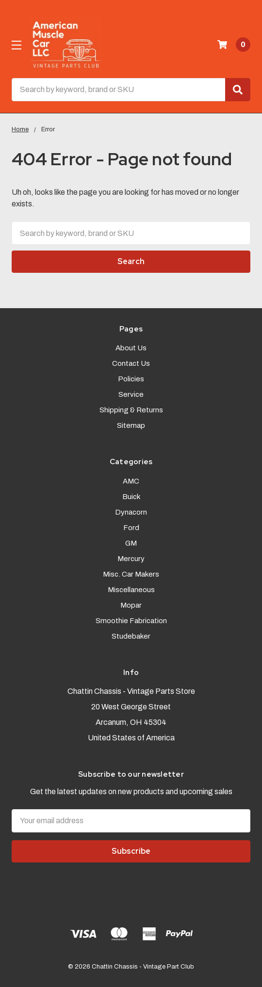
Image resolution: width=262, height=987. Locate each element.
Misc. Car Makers (131, 574)
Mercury (131, 559)
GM (131, 543)
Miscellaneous (131, 590)
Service (131, 394)
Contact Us (131, 363)
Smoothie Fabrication (131, 621)
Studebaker (131, 636)
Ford (131, 528)
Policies (131, 379)
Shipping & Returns (131, 410)
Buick (131, 497)
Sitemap (131, 425)
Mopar (131, 605)
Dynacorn (131, 512)
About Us (131, 348)
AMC (131, 481)
